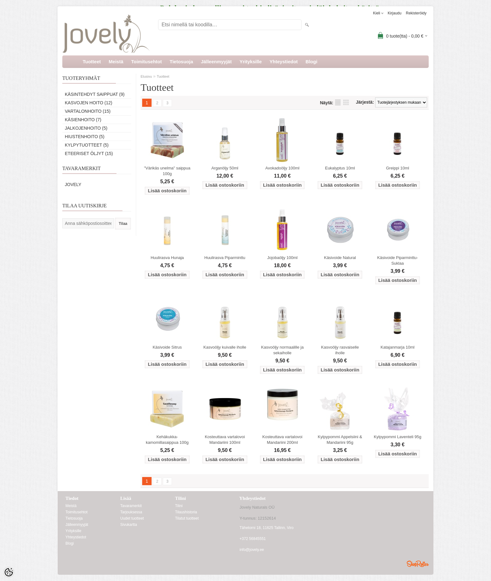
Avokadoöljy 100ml (282, 168)
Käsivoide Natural (340, 257)
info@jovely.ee (252, 549)
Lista (338, 102)
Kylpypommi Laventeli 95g (397, 436)
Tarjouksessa (131, 512)
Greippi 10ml (397, 168)
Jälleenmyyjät (216, 61)
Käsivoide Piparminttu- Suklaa (397, 260)
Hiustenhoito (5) (85, 136)
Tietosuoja (181, 61)
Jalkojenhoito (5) (86, 128)
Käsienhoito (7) (83, 119)
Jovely (73, 184)
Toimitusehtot (146, 61)
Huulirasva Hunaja (167, 257)
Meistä (116, 61)
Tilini (179, 506)
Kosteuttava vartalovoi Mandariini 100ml (225, 439)
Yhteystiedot (284, 61)
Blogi (312, 61)
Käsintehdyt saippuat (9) (95, 94)
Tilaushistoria (186, 512)
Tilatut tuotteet (187, 518)
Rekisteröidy (416, 13)
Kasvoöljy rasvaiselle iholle (340, 350)
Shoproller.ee (418, 564)
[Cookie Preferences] (8, 572)
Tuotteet (92, 61)
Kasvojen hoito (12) (88, 102)
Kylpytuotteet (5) (87, 145)
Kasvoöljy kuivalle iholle (225, 347)
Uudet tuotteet (132, 518)
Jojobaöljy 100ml (282, 257)
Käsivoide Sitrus (167, 347)
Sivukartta (128, 524)
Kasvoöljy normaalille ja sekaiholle (282, 350)
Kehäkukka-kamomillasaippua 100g (167, 439)
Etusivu (146, 76)
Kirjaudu (394, 13)
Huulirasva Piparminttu (225, 257)
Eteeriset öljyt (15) (89, 153)
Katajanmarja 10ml (397, 347)
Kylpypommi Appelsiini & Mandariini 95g (340, 439)
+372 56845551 (253, 539)
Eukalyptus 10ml (340, 168)
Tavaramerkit (131, 506)
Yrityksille (251, 61)
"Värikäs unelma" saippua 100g (167, 171)
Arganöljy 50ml (224, 168)
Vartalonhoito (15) (88, 111)
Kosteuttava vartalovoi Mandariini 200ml (282, 439)
